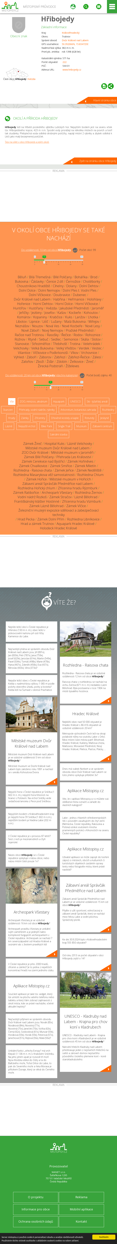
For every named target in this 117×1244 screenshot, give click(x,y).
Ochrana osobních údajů (35, 1221)
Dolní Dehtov (88, 286)
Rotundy (89, 418)
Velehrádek (91, 344)
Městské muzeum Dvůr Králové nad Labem (58, 448)
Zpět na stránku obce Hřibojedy (97, 161)
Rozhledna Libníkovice (83, 519)
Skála (85, 339)
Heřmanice (76, 299)
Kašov (61, 312)
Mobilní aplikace (81, 1209)
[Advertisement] (58, 197)
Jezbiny (36, 312)
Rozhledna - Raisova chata (32, 470)
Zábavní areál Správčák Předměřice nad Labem (57, 483)
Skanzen (8, 410)
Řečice (66, 335)
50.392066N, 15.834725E (75, 44)
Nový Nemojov (52, 330)
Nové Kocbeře (72, 326)
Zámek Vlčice (76, 506)
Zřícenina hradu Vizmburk (81, 501)
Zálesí (96, 357)
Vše (12, 401)
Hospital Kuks (55, 443)
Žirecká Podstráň (50, 366)
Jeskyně (104, 418)
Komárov (23, 317)
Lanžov (80, 317)
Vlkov (74, 352)
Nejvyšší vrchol (26, 426)
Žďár (50, 361)
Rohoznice (92, 335)
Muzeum (81, 426)
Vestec (97, 348)
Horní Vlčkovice (87, 303)
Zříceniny (40, 418)
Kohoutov (91, 312)
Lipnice (34, 321)
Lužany (56, 321)
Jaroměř (98, 308)
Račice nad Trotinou (29, 335)
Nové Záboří (30, 330)
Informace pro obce (36, 1209)
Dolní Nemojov (49, 290)
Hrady (11, 418)
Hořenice (23, 303)
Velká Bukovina (42, 348)
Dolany (71, 286)
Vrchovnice (89, 352)
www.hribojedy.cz (72, 69)
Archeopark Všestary (57, 492)
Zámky (25, 418)
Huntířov (19, 308)
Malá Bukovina (75, 321)
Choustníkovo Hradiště (33, 286)
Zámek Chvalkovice (33, 466)
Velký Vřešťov (66, 348)
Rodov (78, 335)
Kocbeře (75, 312)
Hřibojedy (57, 18)
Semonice (71, 339)
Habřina (59, 299)
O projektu (35, 1197)
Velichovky (20, 348)
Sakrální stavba (58, 434)
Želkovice (76, 361)
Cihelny (58, 286)
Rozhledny (108, 410)
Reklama (81, 1197)
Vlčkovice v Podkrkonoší (50, 352)
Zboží (40, 361)
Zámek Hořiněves (80, 461)
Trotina (75, 344)
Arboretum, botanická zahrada (78, 410)
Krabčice (56, 317)
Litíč (45, 321)
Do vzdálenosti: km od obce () (41, 375)
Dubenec (79, 295)
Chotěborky (91, 281)
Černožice (73, 281)
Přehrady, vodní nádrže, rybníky (37, 410)
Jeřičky (24, 312)
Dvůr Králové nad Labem (75, 40)
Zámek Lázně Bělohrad (46, 506)
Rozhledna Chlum (90, 474)
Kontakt (81, 1221)
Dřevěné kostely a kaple (65, 418)
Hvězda (31, 79)
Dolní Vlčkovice (40, 295)
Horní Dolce (64, 303)
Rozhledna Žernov (88, 492)
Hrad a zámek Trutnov (37, 523)
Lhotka (93, 317)
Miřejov (94, 321)
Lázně (8, 426)
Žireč (90, 361)
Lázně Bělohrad (85, 497)
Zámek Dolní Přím (50, 519)
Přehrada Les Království (73, 457)
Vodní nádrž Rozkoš (32, 497)
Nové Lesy (92, 326)
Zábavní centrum (102, 426)
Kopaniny (40, 317)
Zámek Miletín (85, 466)
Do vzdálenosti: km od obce (46, 250)
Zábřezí (59, 357)
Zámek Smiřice (61, 466)
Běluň (22, 277)
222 (64, 62)
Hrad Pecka (26, 519)
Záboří (31, 357)
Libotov (21, 321)
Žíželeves (72, 366)
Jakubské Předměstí (74, 308)
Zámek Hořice (36, 479)
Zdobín (62, 361)
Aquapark (58, 401)
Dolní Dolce (27, 290)
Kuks (68, 317)
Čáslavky (37, 281)
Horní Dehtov (43, 303)
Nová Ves (52, 326)
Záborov (45, 357)
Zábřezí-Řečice (79, 357)
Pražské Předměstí (80, 330)
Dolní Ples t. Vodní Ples (79, 290)
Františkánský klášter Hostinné (36, 501)
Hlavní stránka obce (104, 100)
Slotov (96, 339)
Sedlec (56, 339)
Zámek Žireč (32, 443)
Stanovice (22, 344)
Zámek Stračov (60, 497)
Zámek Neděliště (89, 470)
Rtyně (32, 339)
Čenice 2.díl (54, 281)
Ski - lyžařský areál (97, 401)
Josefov (49, 312)
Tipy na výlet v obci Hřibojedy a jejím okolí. (27, 141)
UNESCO (75, 401)
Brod (93, 277)
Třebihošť (60, 344)
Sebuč (43, 339)
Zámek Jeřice (64, 470)
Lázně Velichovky (79, 443)
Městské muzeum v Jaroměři (72, 452)
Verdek (84, 348)
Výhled (19, 357)
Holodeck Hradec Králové (58, 528)
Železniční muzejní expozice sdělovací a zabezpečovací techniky (58, 512)
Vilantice (24, 352)
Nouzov (37, 326)
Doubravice (61, 295)
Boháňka (81, 277)
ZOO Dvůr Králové (35, 452)
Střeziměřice (41, 344)
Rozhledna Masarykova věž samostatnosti (44, 474)
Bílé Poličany (62, 277)
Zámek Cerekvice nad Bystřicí (43, 461)
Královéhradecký (70, 32)
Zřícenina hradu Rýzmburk (77, 488)
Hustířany (36, 308)
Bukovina (21, 281)
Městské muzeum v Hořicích (70, 479)
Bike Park (46, 426)
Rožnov (20, 339)
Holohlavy (94, 299)
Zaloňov (27, 361)
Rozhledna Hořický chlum (36, 488)
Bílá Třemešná (40, 277)
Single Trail (64, 426)
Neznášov (22, 326)
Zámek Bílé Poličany (39, 457)
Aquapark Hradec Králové (75, 523)
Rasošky (53, 335)
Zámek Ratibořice (26, 492)
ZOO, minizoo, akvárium (33, 401)
